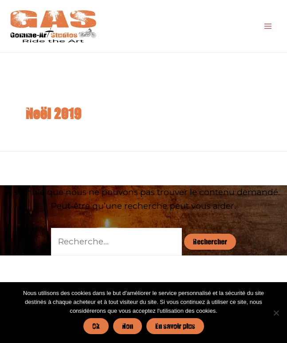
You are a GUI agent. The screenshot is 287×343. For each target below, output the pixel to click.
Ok (96, 326)
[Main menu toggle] (267, 26)
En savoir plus (175, 326)
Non (127, 326)
